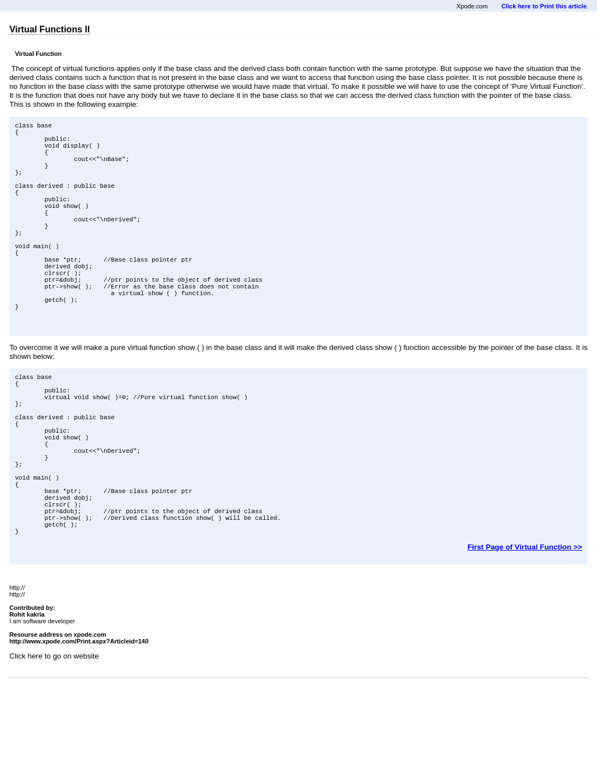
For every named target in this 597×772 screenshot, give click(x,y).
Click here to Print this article (543, 6)
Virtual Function (38, 53)
